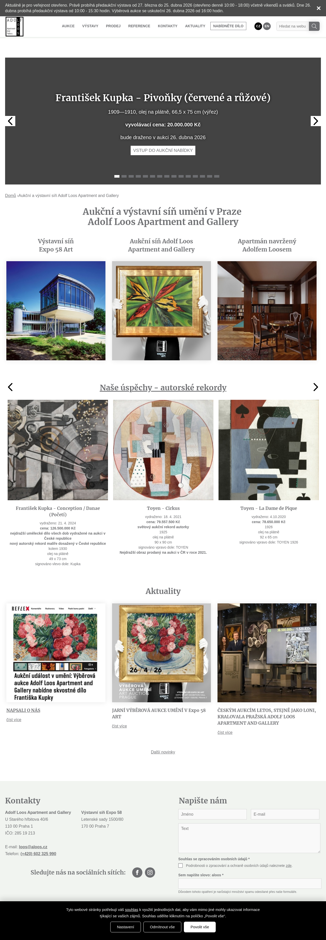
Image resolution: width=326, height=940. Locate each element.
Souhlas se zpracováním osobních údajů (214, 845)
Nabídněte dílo (228, 26)
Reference (139, 26)
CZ (258, 26)
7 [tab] (159, 162)
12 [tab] (195, 162)
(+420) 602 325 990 (38, 839)
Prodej (113, 26)
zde (289, 851)
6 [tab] (152, 162)
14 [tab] (209, 162)
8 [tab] (166, 162)
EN (267, 26)
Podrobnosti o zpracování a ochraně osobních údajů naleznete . (239, 851)
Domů (10, 181)
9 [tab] (173, 162)
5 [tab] (145, 162)
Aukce (68, 26)
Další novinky (163, 738)
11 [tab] (188, 162)
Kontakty (168, 26)
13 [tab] (202, 162)
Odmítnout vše (162, 927)
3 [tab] (131, 162)
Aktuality (195, 26)
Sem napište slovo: (200, 861)
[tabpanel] (163, 106)
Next (316, 107)
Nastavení (125, 927)
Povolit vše (200, 927)
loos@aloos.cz (33, 832)
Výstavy (90, 26)
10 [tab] (181, 162)
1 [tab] (116, 162)
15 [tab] (216, 162)
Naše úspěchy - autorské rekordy (163, 373)
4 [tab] (138, 162)
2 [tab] (124, 162)
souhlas (131, 909)
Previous (10, 107)
